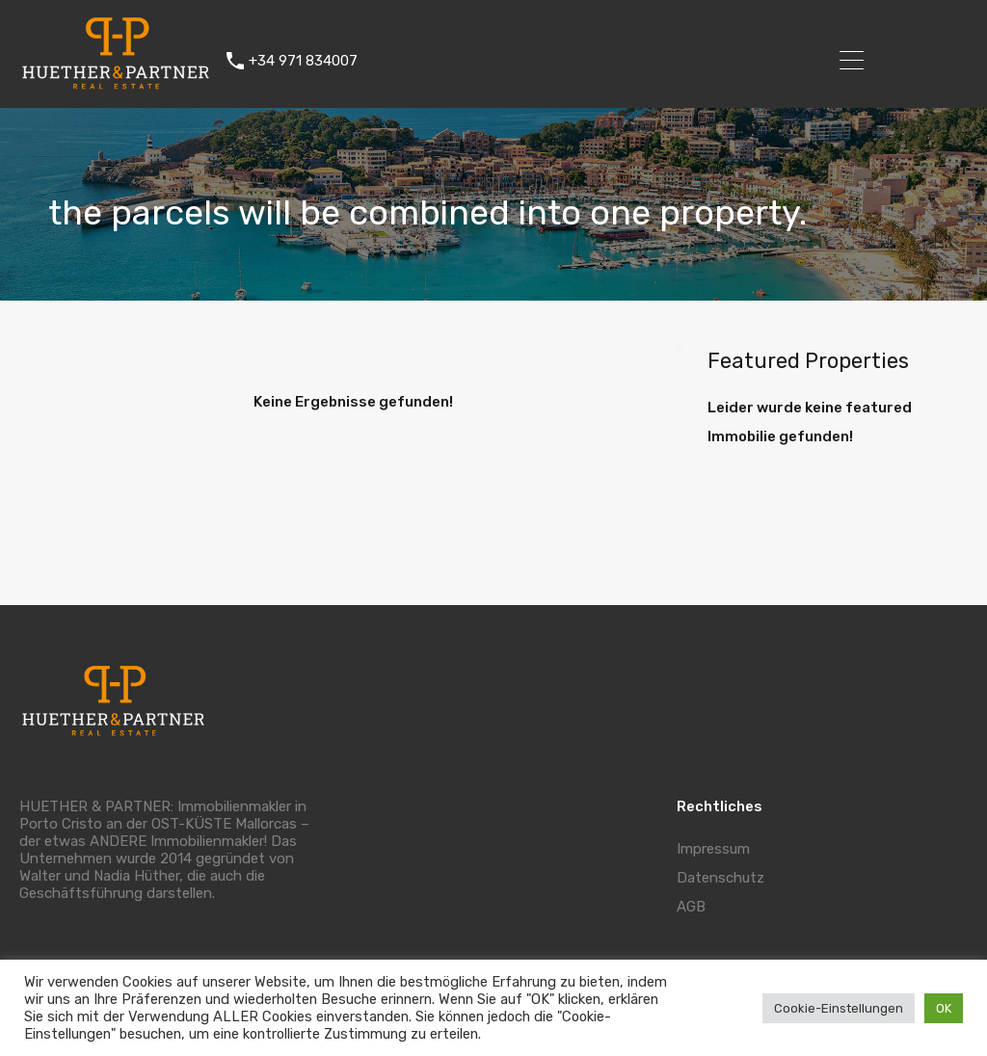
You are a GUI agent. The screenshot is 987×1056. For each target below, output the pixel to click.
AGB (691, 906)
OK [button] (943, 1008)
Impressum (713, 849)
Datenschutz (720, 877)
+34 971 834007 (303, 60)
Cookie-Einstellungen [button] (838, 1008)
